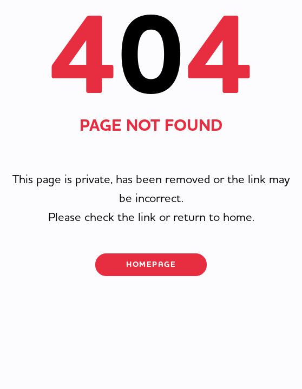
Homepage (151, 264)
